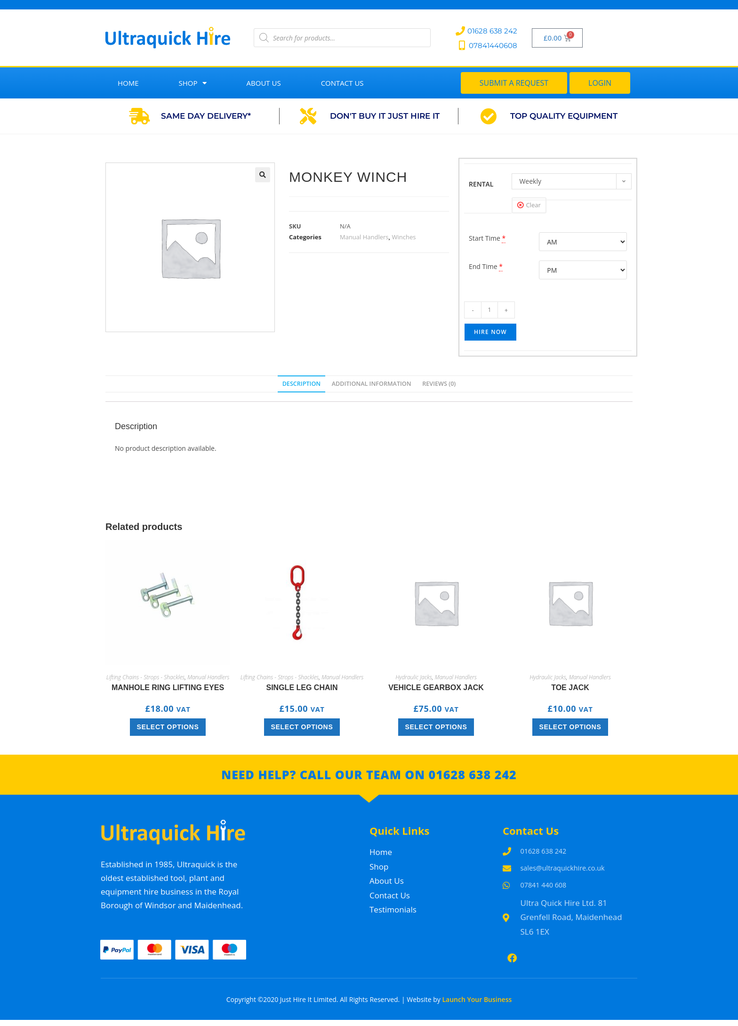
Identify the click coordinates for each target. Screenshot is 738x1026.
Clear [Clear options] (533, 205)
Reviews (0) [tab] (439, 384)
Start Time (484, 238)
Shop (193, 83)
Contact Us (342, 83)
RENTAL (481, 183)
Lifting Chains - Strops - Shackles (145, 677)
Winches (404, 237)
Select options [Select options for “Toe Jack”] (570, 727)
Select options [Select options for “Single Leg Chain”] (302, 727)
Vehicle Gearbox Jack (436, 688)
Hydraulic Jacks (413, 677)
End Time (483, 266)
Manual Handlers (364, 237)
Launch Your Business (477, 1006)
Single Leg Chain (301, 688)
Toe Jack (570, 688)
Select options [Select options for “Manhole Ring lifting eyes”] (168, 727)
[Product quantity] (489, 309)
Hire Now (490, 332)
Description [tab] (301, 384)
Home (128, 83)
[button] (262, 174)
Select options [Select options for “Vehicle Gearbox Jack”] (436, 727)
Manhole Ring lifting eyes (168, 688)
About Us (264, 83)
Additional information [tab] (371, 384)
